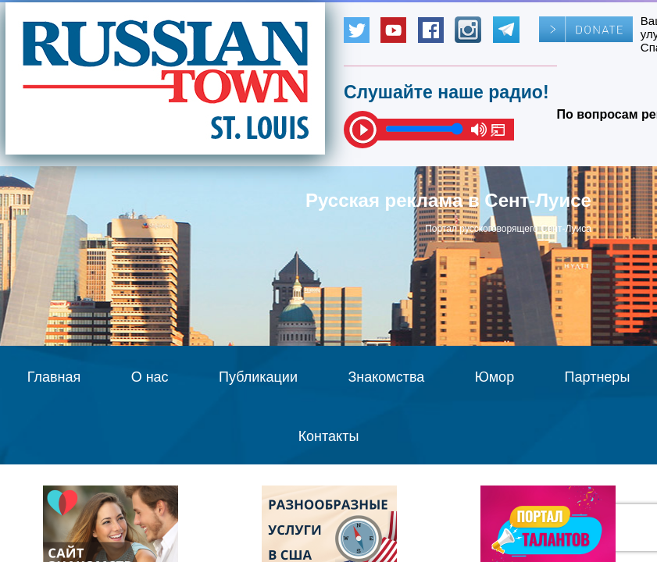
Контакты (328, 436)
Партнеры (597, 377)
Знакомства (386, 377)
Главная (54, 377)
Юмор (494, 377)
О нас (150, 377)
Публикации (258, 377)
